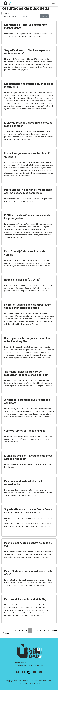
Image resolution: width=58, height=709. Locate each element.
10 (44, 630)
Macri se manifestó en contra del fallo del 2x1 (28, 544)
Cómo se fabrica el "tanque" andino (24, 430)
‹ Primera (6, 631)
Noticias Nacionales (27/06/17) (22, 279)
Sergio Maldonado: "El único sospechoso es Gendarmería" (27, 52)
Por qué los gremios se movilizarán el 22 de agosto (27, 155)
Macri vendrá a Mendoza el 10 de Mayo (26, 599)
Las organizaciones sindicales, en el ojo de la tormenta (29, 85)
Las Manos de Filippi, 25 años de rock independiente (25, 26)
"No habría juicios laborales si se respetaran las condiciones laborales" (26, 373)
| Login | (37, 683)
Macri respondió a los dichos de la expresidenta (23, 482)
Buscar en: (5, 13)
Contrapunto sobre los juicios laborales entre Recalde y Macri (27, 339)
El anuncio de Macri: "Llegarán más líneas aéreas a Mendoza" (28, 457)
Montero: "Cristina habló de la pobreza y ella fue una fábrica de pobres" (27, 306)
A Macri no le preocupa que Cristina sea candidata (27, 401)
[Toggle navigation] (53, 3)
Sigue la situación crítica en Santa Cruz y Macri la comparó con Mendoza (28, 511)
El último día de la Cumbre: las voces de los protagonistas (27, 217)
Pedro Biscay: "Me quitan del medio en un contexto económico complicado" (28, 191)
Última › (54, 631)
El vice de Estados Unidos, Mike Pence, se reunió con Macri (28, 124)
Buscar (44, 16)
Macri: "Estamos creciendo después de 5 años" (28, 572)
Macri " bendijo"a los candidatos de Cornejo (24, 253)
